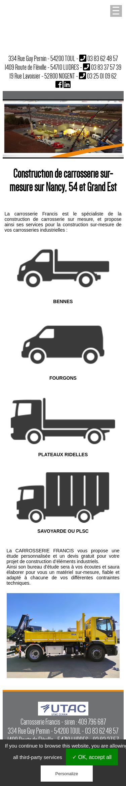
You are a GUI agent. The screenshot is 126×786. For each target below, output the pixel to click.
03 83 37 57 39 (106, 67)
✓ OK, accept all (92, 757)
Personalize (66, 773)
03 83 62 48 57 (102, 58)
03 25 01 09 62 (102, 76)
